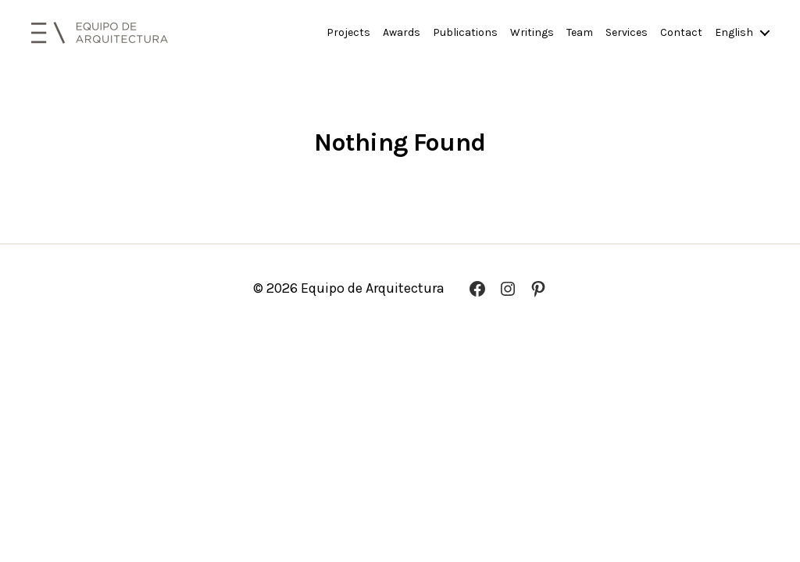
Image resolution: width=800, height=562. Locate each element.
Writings (532, 33)
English (734, 33)
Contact (681, 33)
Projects (348, 33)
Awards (401, 33)
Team (579, 33)
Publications (465, 33)
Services (626, 33)
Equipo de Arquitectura (373, 288)
